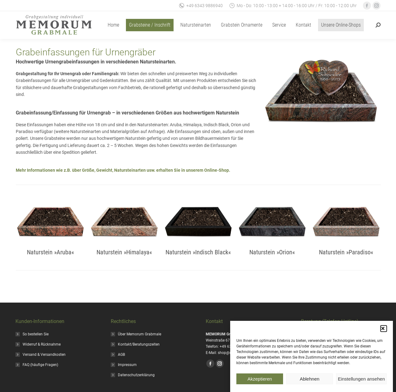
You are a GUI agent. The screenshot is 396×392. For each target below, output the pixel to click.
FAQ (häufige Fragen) (40, 365)
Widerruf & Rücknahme (42, 344)
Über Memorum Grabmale (139, 334)
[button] (384, 330)
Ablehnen (309, 379)
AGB (121, 354)
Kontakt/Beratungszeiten (139, 344)
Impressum (127, 365)
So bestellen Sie (36, 334)
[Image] (50, 222)
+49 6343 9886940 (201, 5)
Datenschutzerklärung (136, 375)
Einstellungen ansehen (361, 379)
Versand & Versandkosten (44, 354)
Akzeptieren (260, 379)
